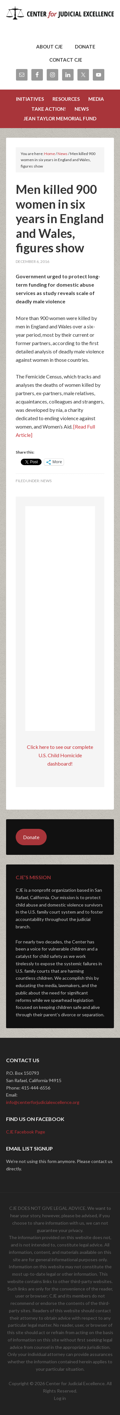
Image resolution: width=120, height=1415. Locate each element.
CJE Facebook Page (25, 1131)
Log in (60, 1398)
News (46, 480)
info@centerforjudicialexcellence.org (42, 1102)
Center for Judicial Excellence (60, 22)
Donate (31, 837)
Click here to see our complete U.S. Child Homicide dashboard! (60, 755)
